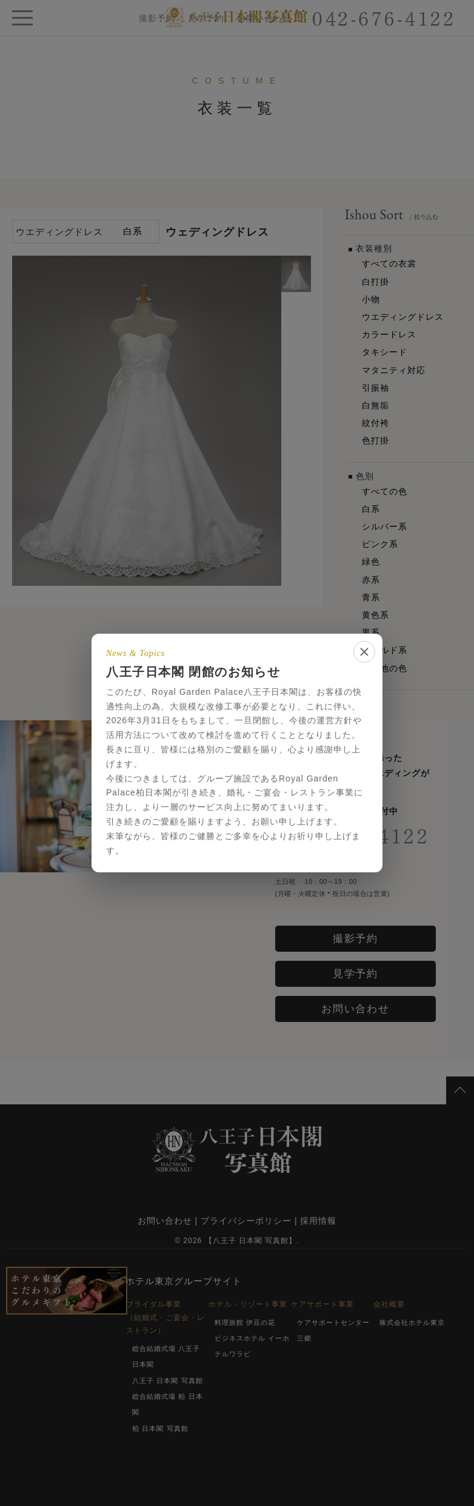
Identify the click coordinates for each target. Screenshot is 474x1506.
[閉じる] (364, 652)
